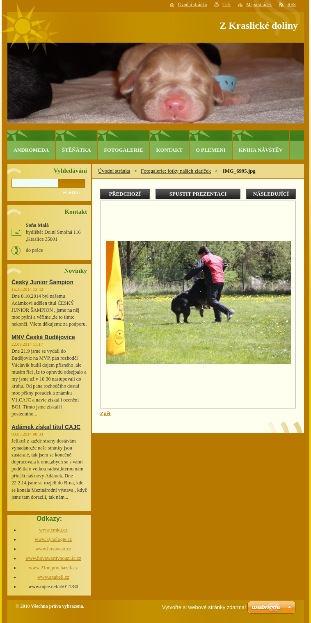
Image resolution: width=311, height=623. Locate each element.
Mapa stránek (259, 4)
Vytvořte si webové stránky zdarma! (204, 607)
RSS (292, 4)
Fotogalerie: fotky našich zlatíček (176, 171)
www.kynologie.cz (53, 539)
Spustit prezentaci (197, 194)
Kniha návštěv (261, 150)
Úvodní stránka (192, 4)
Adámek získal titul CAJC (45, 427)
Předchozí (125, 194)
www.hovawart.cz (53, 549)
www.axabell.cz (53, 577)
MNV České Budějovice (43, 337)
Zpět (105, 413)
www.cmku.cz (53, 530)
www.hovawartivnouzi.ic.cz (53, 558)
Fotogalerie (123, 150)
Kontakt (169, 150)
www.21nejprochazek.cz (53, 568)
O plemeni (211, 150)
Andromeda (31, 150)
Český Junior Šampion (42, 282)
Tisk (226, 4)
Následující (271, 194)
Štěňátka (76, 150)
